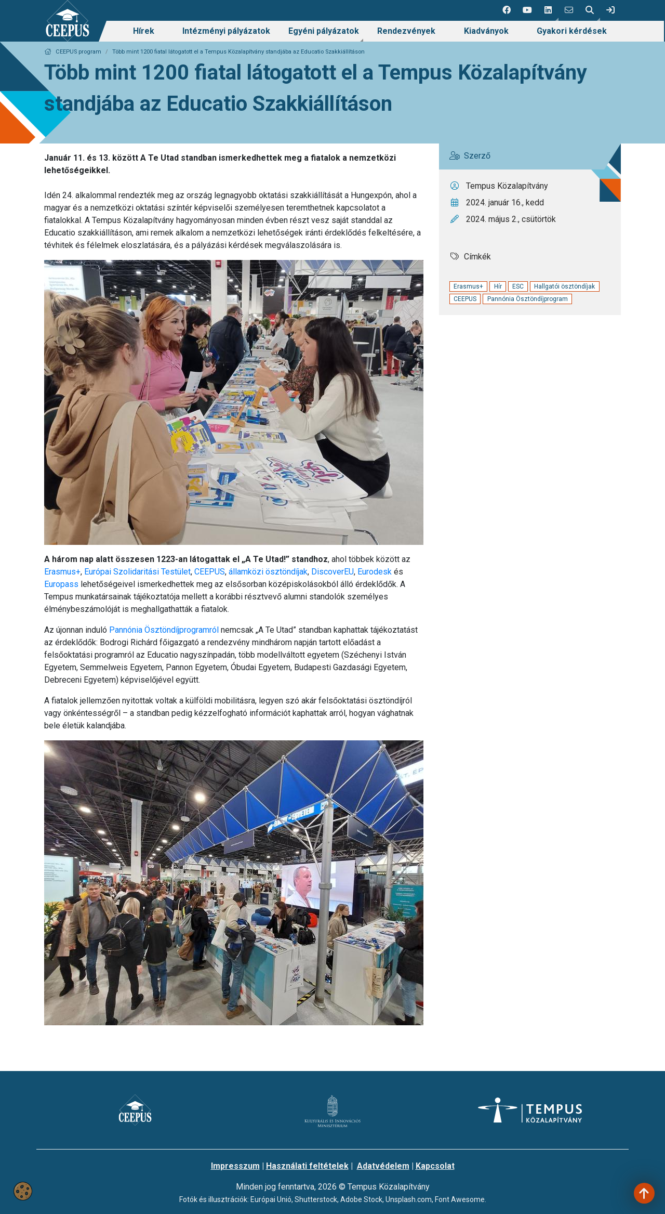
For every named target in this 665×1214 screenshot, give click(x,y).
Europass (61, 584)
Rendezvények (406, 31)
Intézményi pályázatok (226, 31)
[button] (548, 10)
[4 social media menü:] (568, 10)
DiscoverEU (332, 572)
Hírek (143, 31)
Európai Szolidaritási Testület (137, 572)
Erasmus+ (62, 572)
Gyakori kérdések (572, 31)
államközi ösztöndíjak (268, 572)
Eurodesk (374, 572)
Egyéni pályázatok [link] (323, 31)
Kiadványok (486, 31)
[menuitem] (143, 31)
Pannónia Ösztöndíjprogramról (165, 630)
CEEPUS (209, 572)
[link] (610, 10)
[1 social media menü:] (506, 10)
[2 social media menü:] (527, 10)
